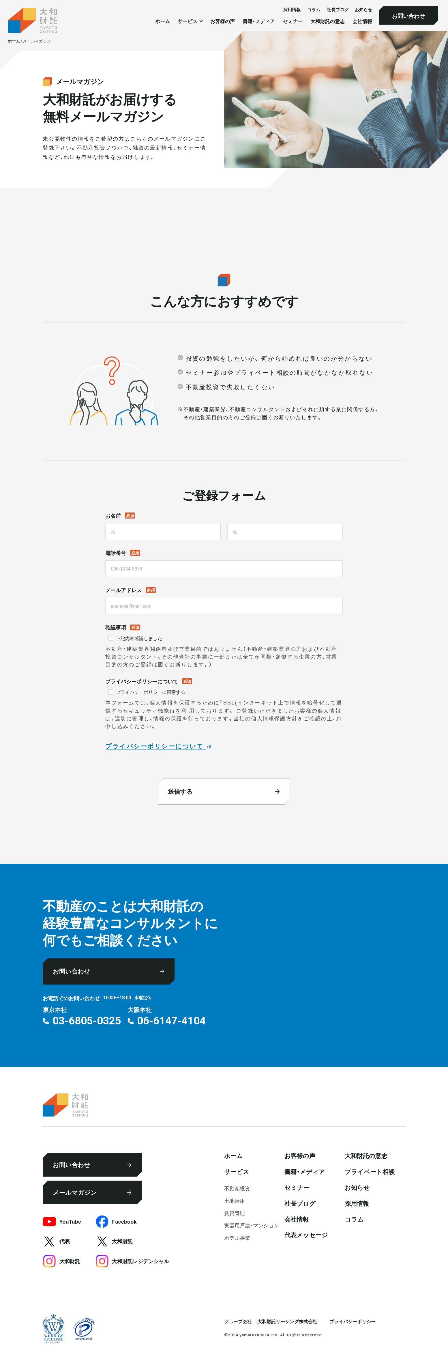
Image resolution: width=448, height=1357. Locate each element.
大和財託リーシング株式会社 (287, 1321)
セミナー (293, 20)
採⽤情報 (292, 10)
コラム (313, 10)
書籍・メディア (259, 20)
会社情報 (362, 20)
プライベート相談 (370, 1171)
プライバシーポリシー (352, 1321)
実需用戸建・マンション (251, 1225)
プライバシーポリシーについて (155, 745)
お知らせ (363, 10)
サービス (236, 1171)
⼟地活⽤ (234, 1201)
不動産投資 (237, 1188)
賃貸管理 (234, 1213)
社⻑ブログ (337, 10)
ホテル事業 (237, 1238)
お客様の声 (222, 20)
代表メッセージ (306, 1234)
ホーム (162, 20)
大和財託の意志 (327, 20)
